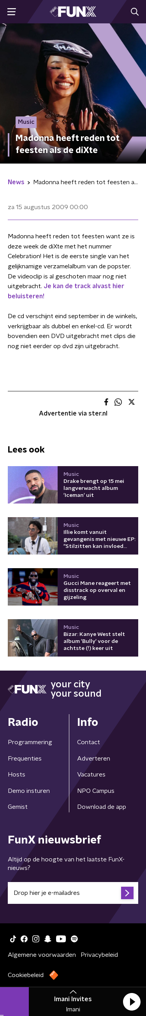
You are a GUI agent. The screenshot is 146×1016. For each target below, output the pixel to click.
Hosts (16, 774)
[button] (131, 1001)
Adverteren (93, 758)
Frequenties (25, 758)
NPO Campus (95, 791)
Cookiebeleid (26, 975)
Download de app (101, 807)
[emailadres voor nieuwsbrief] (73, 893)
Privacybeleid (99, 955)
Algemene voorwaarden (42, 955)
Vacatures (91, 774)
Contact (88, 742)
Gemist (18, 807)
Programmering (30, 742)
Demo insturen (29, 791)
